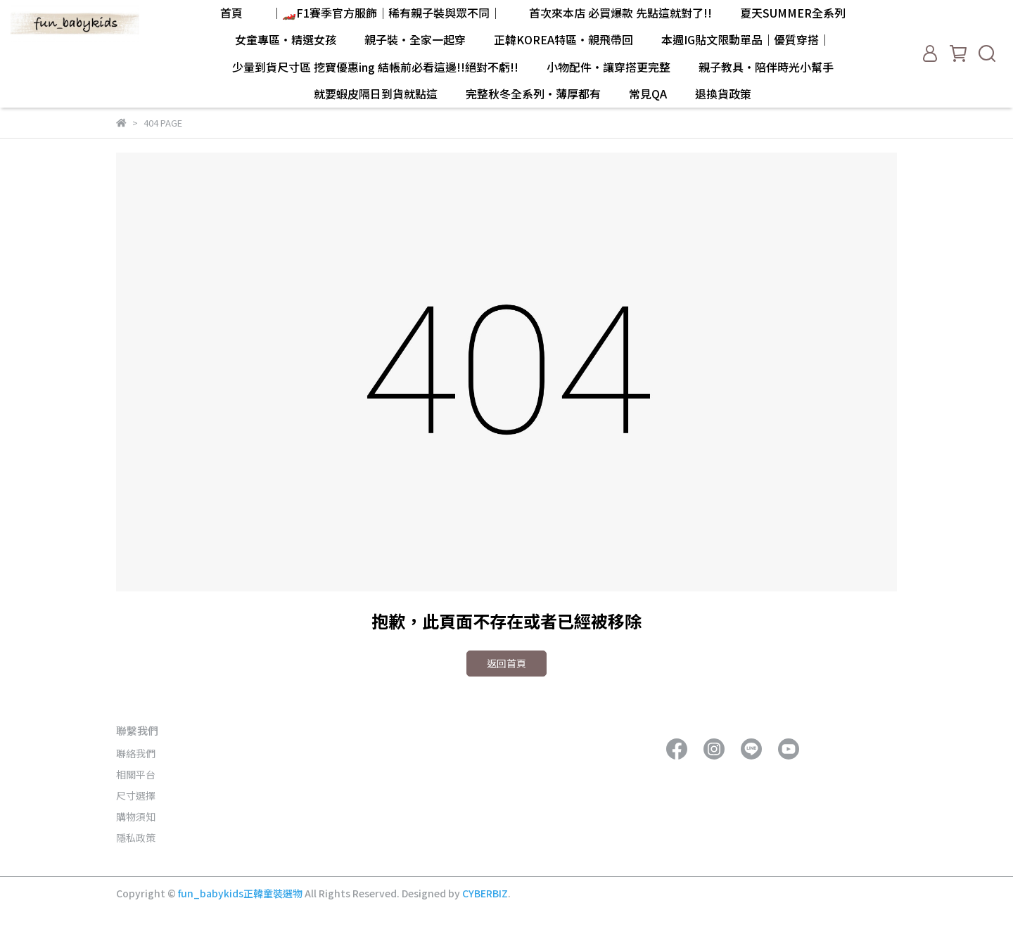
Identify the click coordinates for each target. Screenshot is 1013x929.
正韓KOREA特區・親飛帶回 (563, 39)
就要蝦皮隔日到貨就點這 (376, 93)
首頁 (231, 12)
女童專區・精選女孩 (285, 39)
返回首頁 (506, 663)
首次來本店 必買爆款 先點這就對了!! (620, 12)
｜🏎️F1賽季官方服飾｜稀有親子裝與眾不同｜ (386, 12)
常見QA (648, 93)
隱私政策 (135, 838)
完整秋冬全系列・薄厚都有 (533, 93)
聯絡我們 (135, 753)
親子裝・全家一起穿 (415, 39)
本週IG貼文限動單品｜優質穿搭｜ (745, 39)
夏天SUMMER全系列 (793, 12)
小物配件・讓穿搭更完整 (608, 67)
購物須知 (135, 816)
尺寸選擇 (135, 795)
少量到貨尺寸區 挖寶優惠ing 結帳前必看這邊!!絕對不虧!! (375, 67)
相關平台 (135, 774)
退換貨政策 (723, 93)
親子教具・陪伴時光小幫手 (766, 67)
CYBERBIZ (485, 893)
